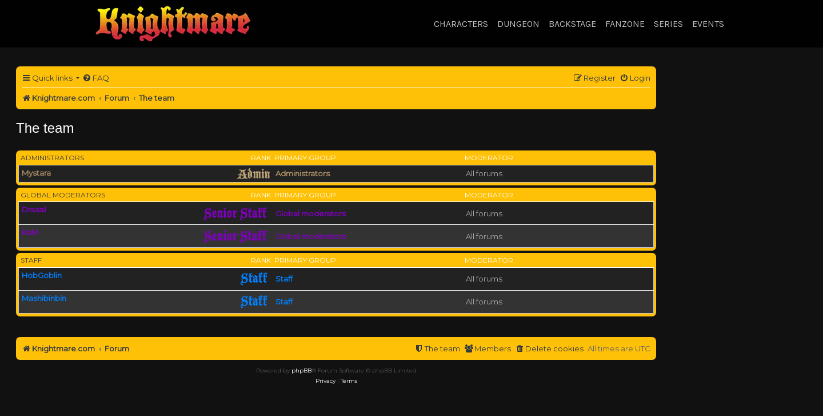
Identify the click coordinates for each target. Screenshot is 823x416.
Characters (461, 23)
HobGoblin (42, 275)
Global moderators (63, 195)
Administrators (52, 157)
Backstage (572, 23)
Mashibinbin (44, 298)
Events (708, 23)
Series (668, 23)
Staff (31, 260)
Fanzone (625, 23)
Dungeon (518, 23)
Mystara (36, 172)
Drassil (34, 209)
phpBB (301, 370)
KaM (30, 232)
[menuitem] (95, 78)
